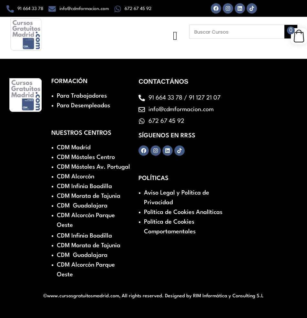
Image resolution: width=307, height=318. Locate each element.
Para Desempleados (83, 106)
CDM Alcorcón (75, 177)
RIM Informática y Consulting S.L (228, 296)
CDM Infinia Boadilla (84, 186)
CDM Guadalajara (82, 206)
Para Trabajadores (82, 96)
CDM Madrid (74, 148)
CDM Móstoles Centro (86, 157)
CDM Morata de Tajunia (88, 196)
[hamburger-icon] (175, 36)
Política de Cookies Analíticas (183, 212)
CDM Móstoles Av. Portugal (93, 167)
